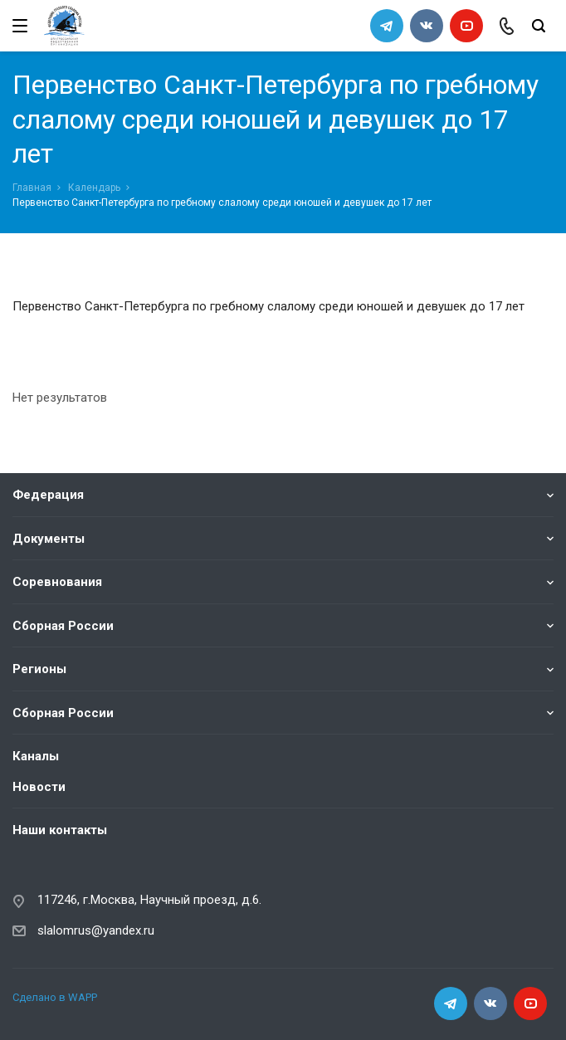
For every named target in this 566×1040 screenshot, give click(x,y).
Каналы (35, 756)
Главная (31, 187)
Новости (39, 786)
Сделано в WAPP (54, 997)
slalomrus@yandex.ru (95, 930)
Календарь (94, 187)
